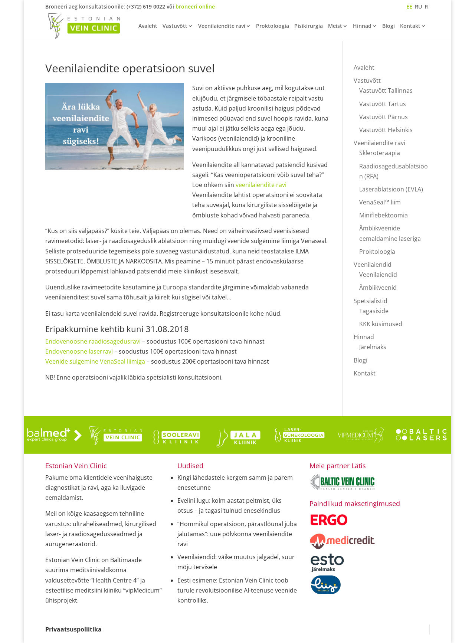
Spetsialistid (370, 301)
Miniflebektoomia (383, 215)
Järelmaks (372, 347)
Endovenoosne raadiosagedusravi (93, 341)
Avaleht (147, 26)
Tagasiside (374, 311)
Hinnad (362, 26)
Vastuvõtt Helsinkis (386, 130)
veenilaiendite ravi (261, 185)
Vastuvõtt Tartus (382, 104)
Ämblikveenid (378, 287)
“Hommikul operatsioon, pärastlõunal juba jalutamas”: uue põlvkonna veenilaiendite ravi (237, 534)
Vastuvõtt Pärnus (383, 117)
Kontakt (410, 26)
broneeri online (195, 6)
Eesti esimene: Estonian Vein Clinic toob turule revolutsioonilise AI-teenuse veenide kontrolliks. (237, 590)
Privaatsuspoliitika (73, 629)
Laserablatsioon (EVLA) (391, 189)
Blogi (388, 26)
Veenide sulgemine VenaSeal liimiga (95, 361)
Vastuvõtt (175, 26)
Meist (335, 26)
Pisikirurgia (308, 26)
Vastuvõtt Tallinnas (386, 90)
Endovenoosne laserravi (79, 351)
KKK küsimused (380, 324)
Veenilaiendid (373, 264)
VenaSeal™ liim (380, 202)
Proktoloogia (272, 26)
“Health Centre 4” (115, 580)
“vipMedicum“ (142, 590)
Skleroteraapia (379, 153)
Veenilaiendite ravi (221, 26)
